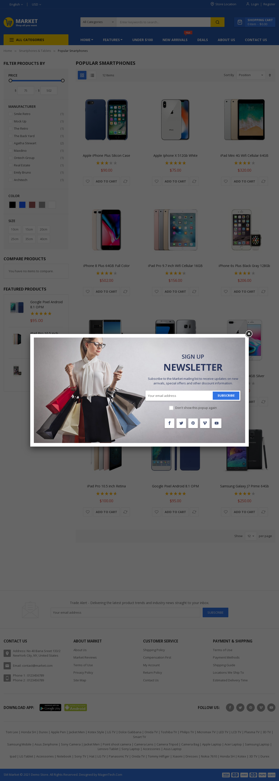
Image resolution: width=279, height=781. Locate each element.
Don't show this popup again (196, 408)
